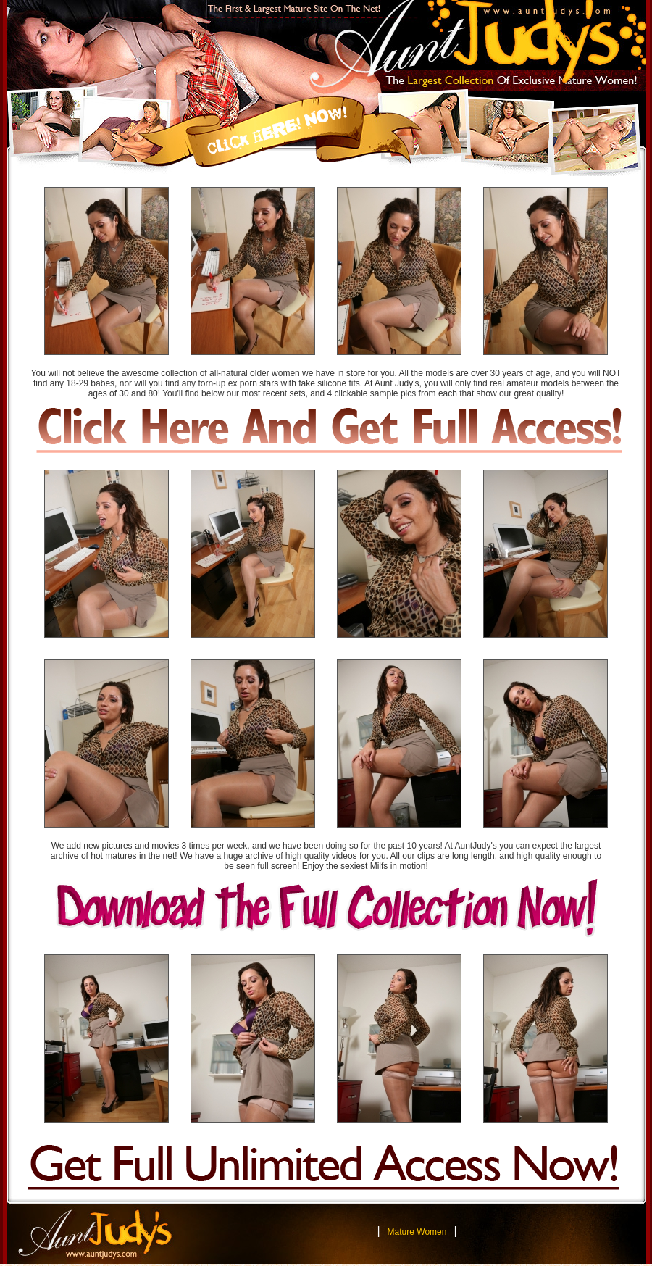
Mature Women (417, 1232)
